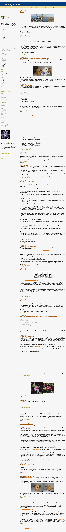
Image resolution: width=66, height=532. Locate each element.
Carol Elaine (2, 112)
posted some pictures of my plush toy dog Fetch (34, 59)
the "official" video (39, 137)
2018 (2, 31)
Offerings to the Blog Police (27, 477)
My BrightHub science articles (5, 123)
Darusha (29, 251)
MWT (6, 16)
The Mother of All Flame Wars (27, 466)
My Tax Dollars (24, 165)
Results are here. (23, 460)
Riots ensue (53, 154)
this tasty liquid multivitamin (38, 347)
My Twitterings (3, 122)
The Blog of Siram (12, 4)
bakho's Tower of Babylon (4, 95)
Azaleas (22, 380)
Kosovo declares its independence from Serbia (36, 154)
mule (64, 182)
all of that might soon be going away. (28, 510)
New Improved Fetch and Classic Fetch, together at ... (9, 48)
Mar (3, 45)
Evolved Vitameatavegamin (27, 338)
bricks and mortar (46, 250)
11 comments (28, 265)
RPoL (1, 92)
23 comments (28, 32)
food (22, 111)
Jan (3, 64)
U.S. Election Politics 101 (26, 425)
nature (2, 80)
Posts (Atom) (27, 529)
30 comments (28, 408)
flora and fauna (3, 73)
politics (23, 162)
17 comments (28, 312)
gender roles (57, 247)
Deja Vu (22, 153)
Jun (3, 42)
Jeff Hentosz (2, 117)
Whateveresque (3, 94)
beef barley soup (46, 255)
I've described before (36, 450)
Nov (3, 38)
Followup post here (24, 497)
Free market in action (25, 502)
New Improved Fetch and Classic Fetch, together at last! (34, 58)
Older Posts (63, 527)
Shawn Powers (3, 105)
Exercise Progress (25, 269)
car (1, 71)
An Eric (2, 108)
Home (43, 527)
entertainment (3, 72)
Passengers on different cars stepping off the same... (9, 47)
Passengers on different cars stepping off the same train (34, 36)
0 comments (28, 110)
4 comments (28, 149)
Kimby (2, 111)
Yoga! (24, 287)
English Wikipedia (3, 98)
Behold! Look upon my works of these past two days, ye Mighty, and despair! (40, 316)
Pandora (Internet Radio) (4, 99)
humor (2, 77)
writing (2, 88)
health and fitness (24, 297)
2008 (2, 36)
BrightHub (10, 24)
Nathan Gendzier (3, 104)
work (22, 334)
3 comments (28, 397)
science (2, 86)
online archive (54, 418)
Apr (3, 44)
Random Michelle (3, 110)
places (2, 82)
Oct (3, 39)
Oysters (22, 12)
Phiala (2, 106)
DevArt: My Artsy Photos (4, 126)
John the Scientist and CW (5, 113)
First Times (23, 300)
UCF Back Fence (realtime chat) (5, 118)
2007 (2, 65)
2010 (2, 34)
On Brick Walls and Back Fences (28, 246)
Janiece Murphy (3, 109)
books (2, 70)
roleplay (2, 84)
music (2, 79)
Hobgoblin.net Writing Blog (5, 124)
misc (22, 178)
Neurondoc (2, 107)
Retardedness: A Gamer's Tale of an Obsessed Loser (33, 181)
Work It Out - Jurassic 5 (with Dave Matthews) (31, 115)
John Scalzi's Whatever (4, 93)
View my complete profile (8, 17)
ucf (24, 266)
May (3, 43)
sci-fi (1, 85)
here (50, 471)
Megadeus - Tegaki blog (4, 96)
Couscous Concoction (26, 85)
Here (49, 160)
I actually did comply (28, 478)
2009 (2, 35)
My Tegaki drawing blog (4, 125)
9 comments (28, 54)
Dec (3, 37)
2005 (2, 66)
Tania (1, 115)
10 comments (28, 524)
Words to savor (24, 412)
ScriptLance (59, 520)
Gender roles (23, 401)
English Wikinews (3, 97)
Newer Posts (22, 527)
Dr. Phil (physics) (3, 116)
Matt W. (2, 114)
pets (1, 81)
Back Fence (26, 264)
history (2, 76)
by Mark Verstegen (31, 280)
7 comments (28, 161)
